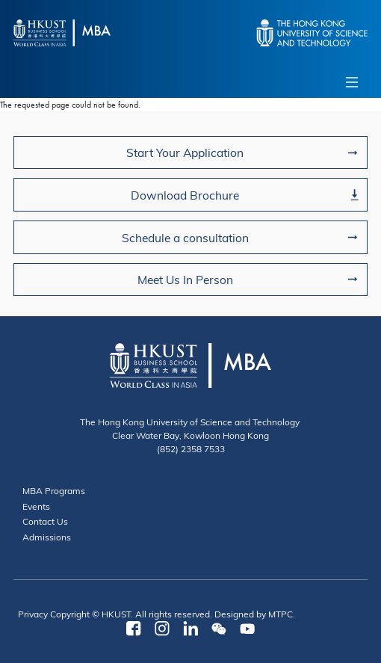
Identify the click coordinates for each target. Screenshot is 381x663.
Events (36, 506)
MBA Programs (53, 490)
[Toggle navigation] (352, 82)
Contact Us (45, 521)
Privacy (33, 614)
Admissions (46, 537)
